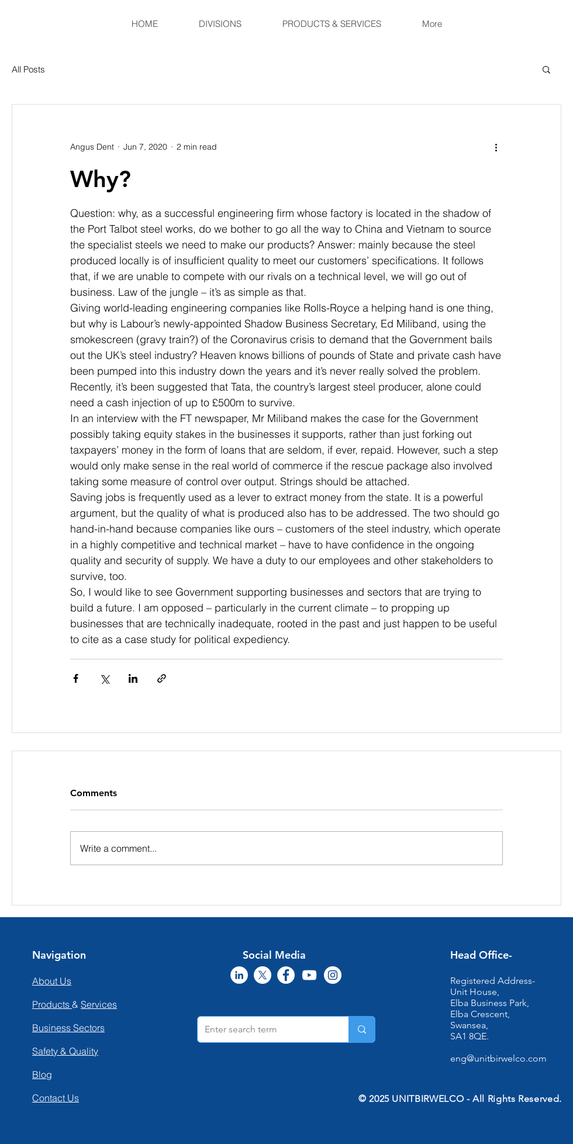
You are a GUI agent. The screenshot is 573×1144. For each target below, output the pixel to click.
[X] (262, 975)
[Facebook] (286, 975)
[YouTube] (309, 975)
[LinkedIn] (239, 975)
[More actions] (496, 147)
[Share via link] (161, 678)
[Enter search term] (264, 1029)
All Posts (28, 69)
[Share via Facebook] (75, 678)
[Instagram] (332, 975)
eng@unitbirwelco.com (498, 1058)
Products (52, 1004)
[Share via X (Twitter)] (104, 678)
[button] (546, 69)
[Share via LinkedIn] (133, 678)
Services (99, 1004)
